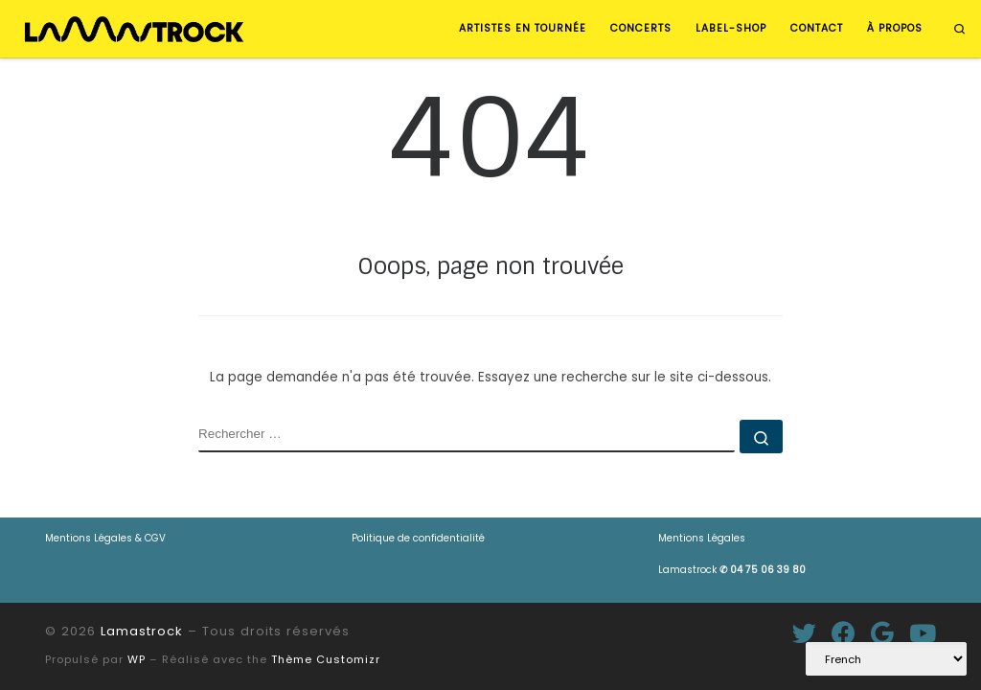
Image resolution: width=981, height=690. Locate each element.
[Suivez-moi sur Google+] (882, 633)
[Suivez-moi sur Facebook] (844, 633)
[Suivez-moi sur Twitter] (804, 633)
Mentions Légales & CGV (105, 538)
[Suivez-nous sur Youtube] (922, 633)
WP (136, 659)
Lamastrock (732, 570)
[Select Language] (886, 659)
